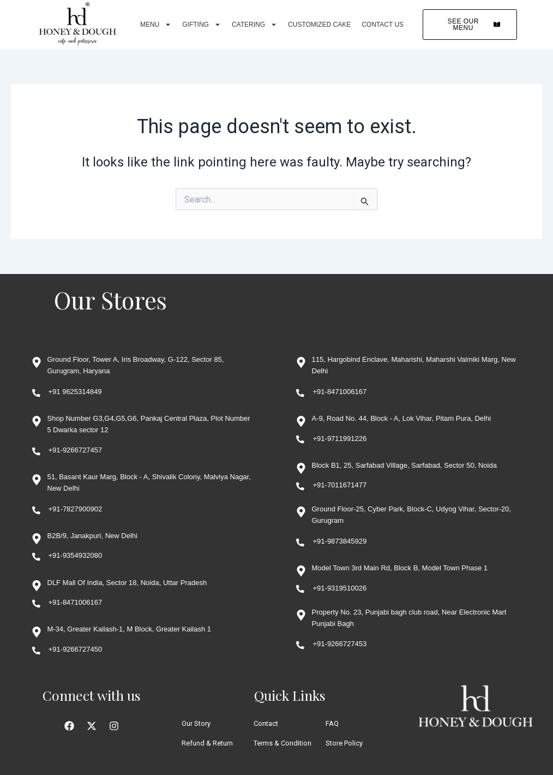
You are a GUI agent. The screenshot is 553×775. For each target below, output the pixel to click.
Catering (254, 25)
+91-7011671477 (340, 485)
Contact (266, 723)
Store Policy (344, 743)
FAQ (332, 723)
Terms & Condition (282, 743)
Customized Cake (319, 24)
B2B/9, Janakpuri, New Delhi (92, 536)
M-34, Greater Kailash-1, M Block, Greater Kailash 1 (129, 629)
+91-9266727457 (76, 450)
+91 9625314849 (75, 392)
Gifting (201, 25)
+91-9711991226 (340, 438)
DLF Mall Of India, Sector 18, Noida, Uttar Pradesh (127, 583)
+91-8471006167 (76, 602)
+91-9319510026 (340, 588)
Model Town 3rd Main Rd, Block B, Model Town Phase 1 (400, 568)
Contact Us (383, 24)
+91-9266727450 (76, 649)
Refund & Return (207, 743)
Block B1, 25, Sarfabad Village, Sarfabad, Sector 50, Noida (404, 465)
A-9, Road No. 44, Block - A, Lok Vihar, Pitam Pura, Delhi (401, 418)
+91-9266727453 (340, 644)
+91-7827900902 (76, 509)
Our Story (196, 723)
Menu (155, 25)
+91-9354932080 (76, 555)
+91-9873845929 (340, 541)
